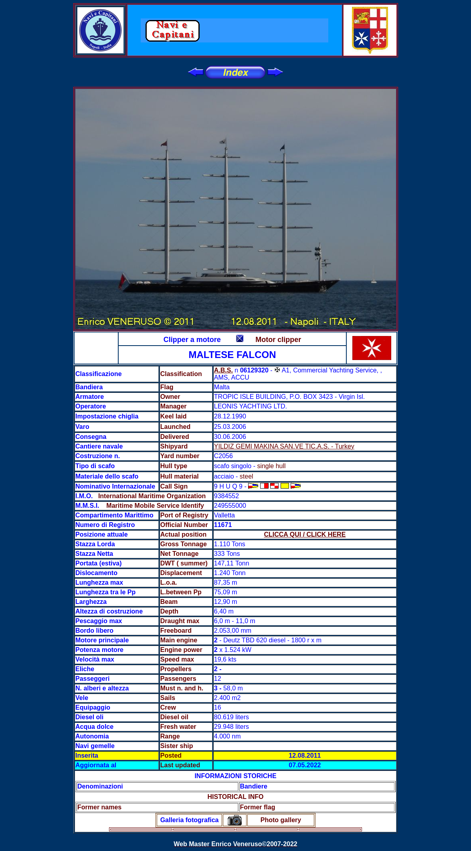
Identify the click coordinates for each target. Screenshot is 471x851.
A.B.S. (223, 370)
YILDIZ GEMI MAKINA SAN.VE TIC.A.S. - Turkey (284, 446)
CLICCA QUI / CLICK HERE (305, 534)
